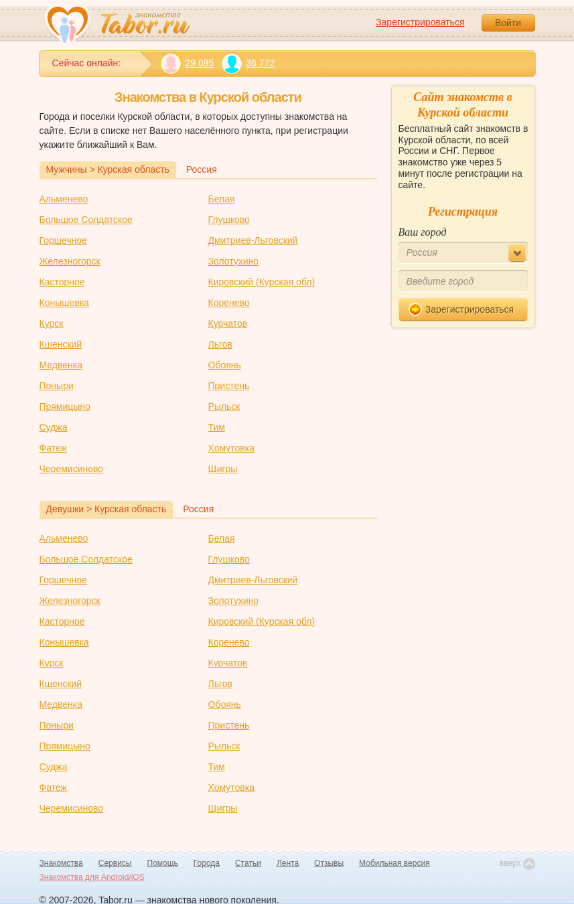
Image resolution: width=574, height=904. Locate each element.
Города (207, 863)
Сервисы (115, 863)
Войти (508, 22)
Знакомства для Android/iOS (92, 877)
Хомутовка (231, 448)
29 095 (187, 63)
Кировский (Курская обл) (261, 282)
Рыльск (224, 406)
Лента (288, 863)
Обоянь (224, 365)
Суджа (54, 427)
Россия (201, 169)
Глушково (229, 219)
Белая (221, 199)
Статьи (248, 863)
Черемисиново (72, 468)
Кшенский (61, 344)
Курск (52, 323)
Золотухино (233, 261)
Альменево (64, 199)
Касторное (62, 282)
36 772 (247, 63)
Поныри (57, 385)
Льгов (220, 344)
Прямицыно (65, 406)
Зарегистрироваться (420, 22)
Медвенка (61, 365)
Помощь (162, 863)
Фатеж (53, 448)
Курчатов (228, 323)
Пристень (229, 385)
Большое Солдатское (86, 219)
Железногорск (70, 261)
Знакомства (61, 863)
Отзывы (329, 863)
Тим (216, 427)
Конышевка (64, 302)
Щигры (223, 468)
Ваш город (423, 232)
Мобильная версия (394, 863)
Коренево (229, 302)
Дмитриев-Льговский (253, 240)
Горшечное (63, 240)
